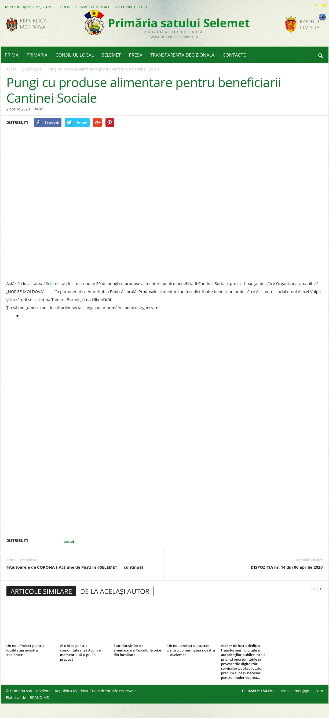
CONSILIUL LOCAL (75, 55)
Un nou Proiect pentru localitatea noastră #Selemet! (25, 650)
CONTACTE (234, 55)
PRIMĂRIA (37, 55)
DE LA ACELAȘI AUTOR (114, 591)
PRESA (135, 55)
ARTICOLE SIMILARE (41, 591)
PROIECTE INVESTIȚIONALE (85, 6)
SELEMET (111, 55)
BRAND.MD (40, 697)
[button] (320, 55)
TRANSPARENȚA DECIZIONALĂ (183, 55)
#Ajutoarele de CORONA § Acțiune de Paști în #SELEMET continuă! (79, 567)
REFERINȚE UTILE (132, 6)
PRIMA (12, 55)
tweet (69, 541)
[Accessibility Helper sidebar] (322, 17)
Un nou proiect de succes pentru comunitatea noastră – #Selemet (191, 650)
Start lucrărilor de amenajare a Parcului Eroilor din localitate (138, 650)
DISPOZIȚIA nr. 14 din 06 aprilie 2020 (287, 567)
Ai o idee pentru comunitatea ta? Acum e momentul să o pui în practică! (80, 652)
